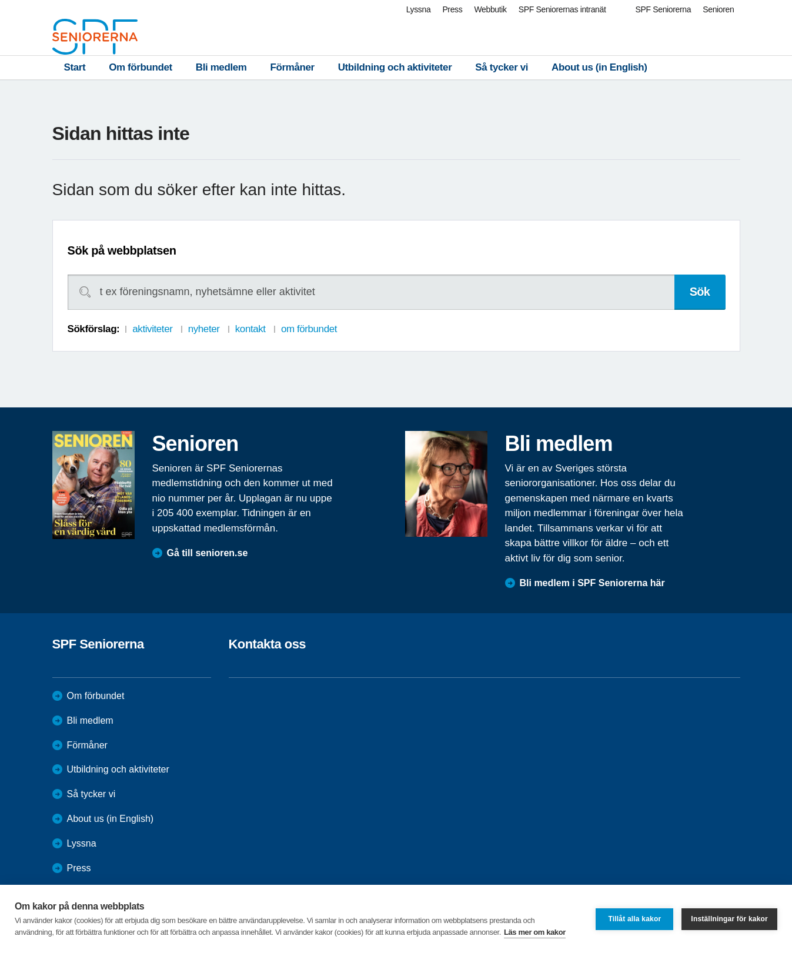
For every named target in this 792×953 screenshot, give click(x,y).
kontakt (250, 329)
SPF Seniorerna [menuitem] (663, 9)
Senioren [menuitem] (718, 9)
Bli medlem (221, 67)
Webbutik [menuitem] (490, 9)
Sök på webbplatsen (122, 250)
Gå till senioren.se (207, 553)
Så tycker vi (501, 67)
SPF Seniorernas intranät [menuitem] (562, 9)
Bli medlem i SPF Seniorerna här (592, 583)
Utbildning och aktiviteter (395, 67)
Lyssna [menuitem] (418, 9)
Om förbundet (140, 67)
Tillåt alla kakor (634, 919)
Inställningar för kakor (729, 919)
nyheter (204, 329)
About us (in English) (599, 67)
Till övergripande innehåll (0, 0)
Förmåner (292, 67)
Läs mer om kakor (535, 932)
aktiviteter (152, 329)
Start (75, 67)
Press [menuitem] (452, 9)
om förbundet (309, 329)
